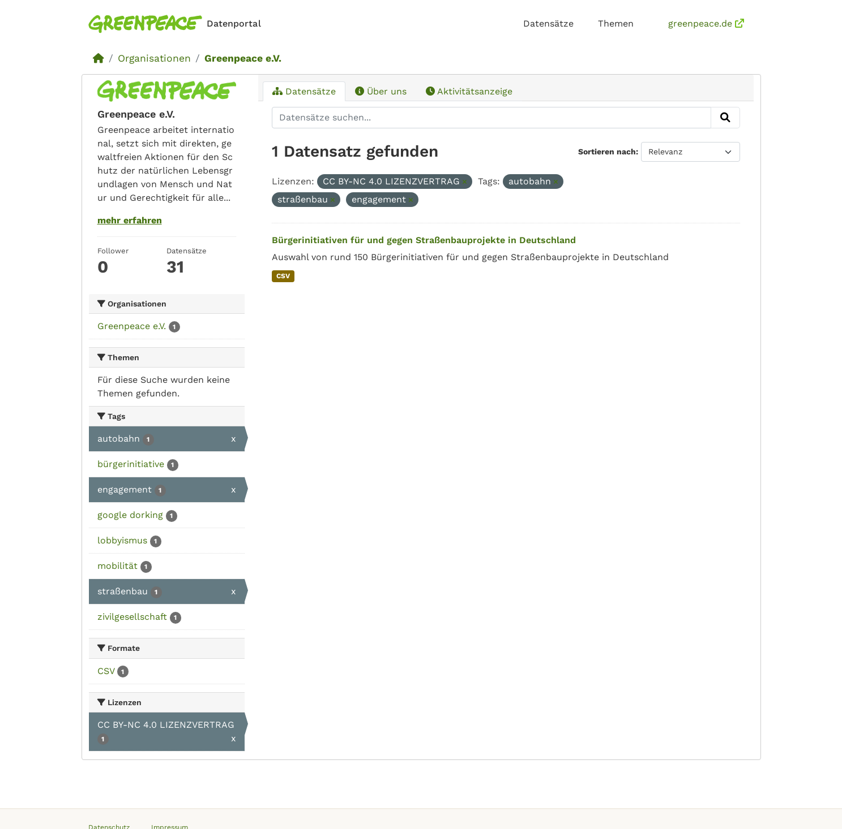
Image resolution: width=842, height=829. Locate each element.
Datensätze (548, 23)
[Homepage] (177, 24)
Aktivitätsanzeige (469, 91)
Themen (616, 23)
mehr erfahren (129, 220)
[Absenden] (725, 117)
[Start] (98, 58)
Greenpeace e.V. (242, 58)
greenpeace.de (706, 23)
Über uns (381, 91)
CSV (283, 276)
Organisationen (154, 58)
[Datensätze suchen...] (491, 117)
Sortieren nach (607, 151)
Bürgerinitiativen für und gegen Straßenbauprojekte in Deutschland (424, 240)
